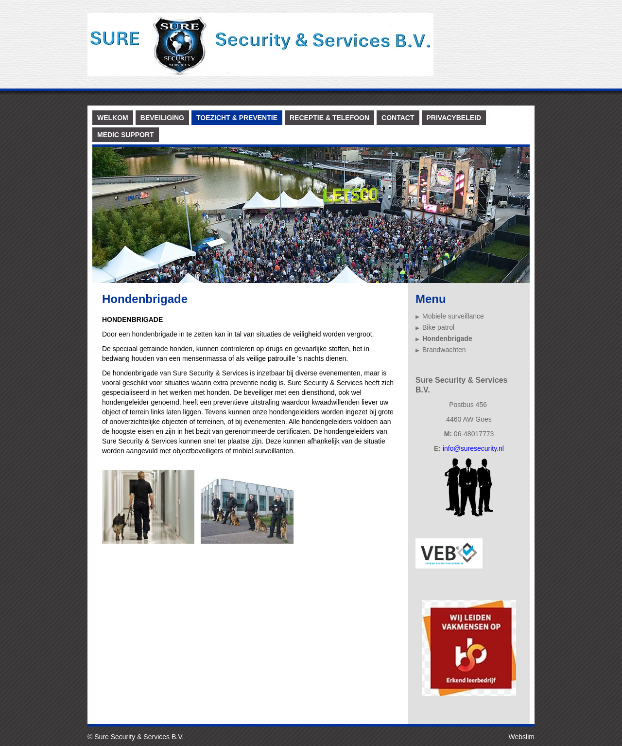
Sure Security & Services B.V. (139, 737)
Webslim (522, 737)
